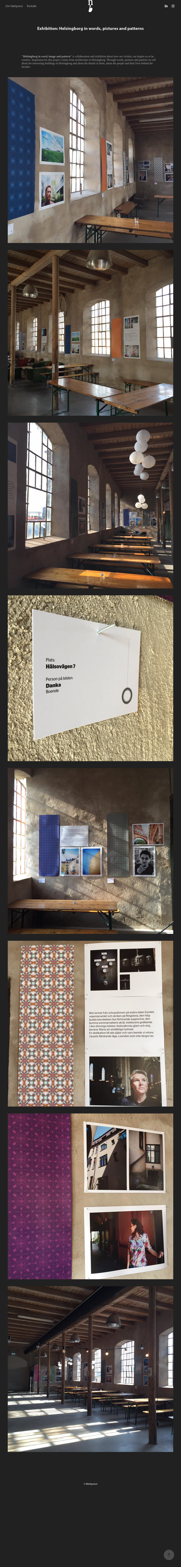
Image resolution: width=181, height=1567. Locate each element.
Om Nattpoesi (14, 6)
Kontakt (31, 6)
